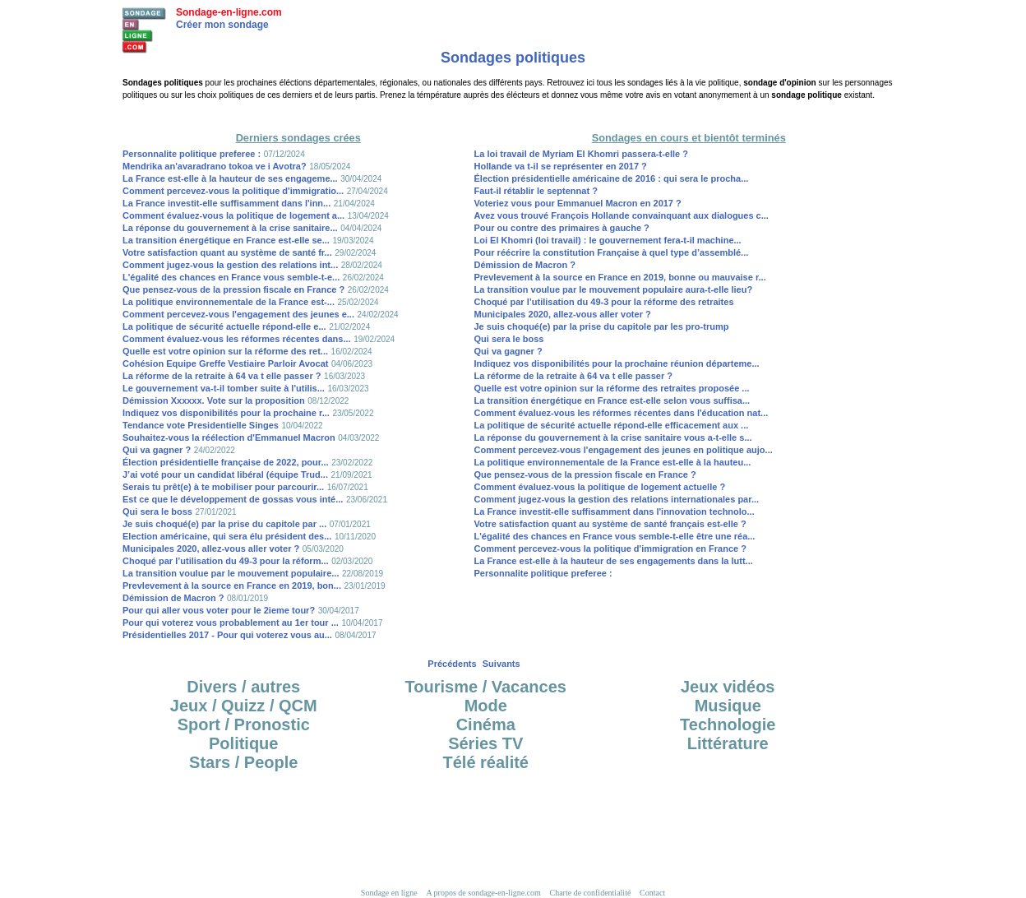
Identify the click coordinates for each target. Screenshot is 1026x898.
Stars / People (243, 762)
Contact (652, 892)
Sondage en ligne (389, 892)
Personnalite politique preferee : (191, 154)
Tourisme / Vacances (485, 687)
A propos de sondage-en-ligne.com (483, 892)
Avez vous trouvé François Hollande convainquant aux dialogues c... (621, 215)
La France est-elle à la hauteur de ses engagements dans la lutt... (613, 561)
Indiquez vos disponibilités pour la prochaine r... (226, 413)
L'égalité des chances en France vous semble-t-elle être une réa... (615, 536)
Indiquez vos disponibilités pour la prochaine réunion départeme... (617, 363)
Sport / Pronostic (244, 724)
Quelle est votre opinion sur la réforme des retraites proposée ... (612, 388)
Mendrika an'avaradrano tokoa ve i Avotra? (214, 166)
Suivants (501, 664)
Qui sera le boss (157, 511)
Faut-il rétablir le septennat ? (536, 191)
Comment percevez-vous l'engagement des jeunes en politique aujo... (623, 450)
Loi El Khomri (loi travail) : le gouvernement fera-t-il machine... (608, 240)
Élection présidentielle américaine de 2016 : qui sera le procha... (611, 178)
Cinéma (485, 724)
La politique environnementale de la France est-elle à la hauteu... (612, 462)
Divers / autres (243, 687)
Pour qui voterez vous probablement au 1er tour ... (230, 622)
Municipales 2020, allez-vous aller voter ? (210, 548)
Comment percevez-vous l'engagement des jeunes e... (238, 314)
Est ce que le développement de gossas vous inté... (232, 499)
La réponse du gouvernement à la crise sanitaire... (230, 228)
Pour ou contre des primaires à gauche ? (561, 228)
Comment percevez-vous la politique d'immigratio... (233, 191)
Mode (485, 706)
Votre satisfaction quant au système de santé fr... (227, 252)
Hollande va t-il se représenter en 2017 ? (560, 166)
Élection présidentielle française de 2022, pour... (225, 462)
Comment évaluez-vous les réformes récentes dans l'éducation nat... (621, 413)
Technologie (727, 724)
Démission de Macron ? (173, 598)
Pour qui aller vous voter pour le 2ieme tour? (218, 610)
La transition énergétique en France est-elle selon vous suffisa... (612, 400)
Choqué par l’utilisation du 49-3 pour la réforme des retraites (604, 302)
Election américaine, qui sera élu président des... (226, 536)
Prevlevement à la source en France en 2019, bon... (231, 585)
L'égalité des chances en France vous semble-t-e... (231, 277)
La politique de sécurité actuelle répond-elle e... (224, 326)
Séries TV (485, 743)
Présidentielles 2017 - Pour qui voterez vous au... (227, 635)
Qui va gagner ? (156, 450)
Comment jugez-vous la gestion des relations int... (230, 265)
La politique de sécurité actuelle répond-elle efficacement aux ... (611, 425)
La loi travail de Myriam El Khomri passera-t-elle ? (581, 154)
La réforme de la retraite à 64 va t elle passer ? (221, 376)
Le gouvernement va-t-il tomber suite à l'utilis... (223, 388)
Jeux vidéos (728, 687)
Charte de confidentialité (590, 892)
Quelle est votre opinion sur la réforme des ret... (225, 351)
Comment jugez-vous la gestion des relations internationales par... (617, 499)
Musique (728, 706)
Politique (243, 743)
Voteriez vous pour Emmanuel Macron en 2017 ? (578, 203)
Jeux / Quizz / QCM (243, 706)
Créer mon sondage (222, 24)
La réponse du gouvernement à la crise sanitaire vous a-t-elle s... (613, 437)
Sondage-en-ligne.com (229, 12)
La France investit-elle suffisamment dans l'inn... (226, 203)
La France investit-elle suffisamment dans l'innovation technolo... (614, 511)
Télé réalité (485, 762)
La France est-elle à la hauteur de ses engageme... (230, 178)
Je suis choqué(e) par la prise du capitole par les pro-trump (601, 326)
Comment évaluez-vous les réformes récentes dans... (236, 339)
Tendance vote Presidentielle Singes (200, 425)
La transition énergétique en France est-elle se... (226, 240)
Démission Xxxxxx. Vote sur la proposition (213, 400)
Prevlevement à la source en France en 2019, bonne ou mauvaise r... (620, 277)
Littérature (728, 743)
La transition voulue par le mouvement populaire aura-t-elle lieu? (613, 289)
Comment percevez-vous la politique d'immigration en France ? (610, 548)
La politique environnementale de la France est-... (228, 302)
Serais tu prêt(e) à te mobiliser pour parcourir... (223, 487)
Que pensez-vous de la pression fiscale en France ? (233, 289)
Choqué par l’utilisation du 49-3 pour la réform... (225, 561)
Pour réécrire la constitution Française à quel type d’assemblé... (611, 252)
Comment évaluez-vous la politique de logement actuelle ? (600, 487)
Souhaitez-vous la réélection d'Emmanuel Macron (228, 437)
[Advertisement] (513, 115)
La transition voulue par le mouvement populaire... (230, 573)
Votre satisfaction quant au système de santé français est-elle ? (610, 524)
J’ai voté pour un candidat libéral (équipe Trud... (225, 474)
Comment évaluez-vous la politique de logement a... (233, 215)
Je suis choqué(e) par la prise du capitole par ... (224, 524)
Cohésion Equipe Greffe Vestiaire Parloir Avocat (225, 363)
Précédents (452, 664)
